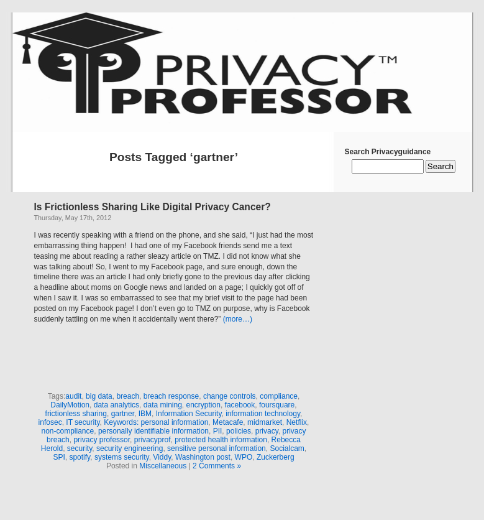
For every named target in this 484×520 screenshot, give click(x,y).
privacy (266, 431)
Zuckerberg (276, 457)
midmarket (264, 422)
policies (238, 431)
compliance (279, 396)
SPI (59, 457)
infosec (50, 422)
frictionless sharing (76, 413)
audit (73, 396)
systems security (121, 457)
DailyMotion (69, 405)
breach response (171, 396)
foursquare (277, 405)
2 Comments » (217, 466)
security (79, 448)
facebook (240, 405)
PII (217, 431)
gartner (122, 413)
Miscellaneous (162, 466)
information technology (263, 413)
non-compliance (67, 431)
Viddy (162, 457)
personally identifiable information (153, 431)
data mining (163, 405)
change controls (229, 396)
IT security (82, 422)
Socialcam (287, 448)
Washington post (203, 457)
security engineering (129, 448)
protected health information (221, 439)
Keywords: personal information (156, 422)
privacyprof (152, 439)
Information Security (189, 413)
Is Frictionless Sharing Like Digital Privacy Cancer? (152, 207)
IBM (145, 413)
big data (99, 396)
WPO (244, 457)
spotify (79, 457)
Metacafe (227, 422)
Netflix (296, 422)
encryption (203, 405)
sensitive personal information (216, 448)
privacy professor (101, 439)
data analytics (116, 405)
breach (127, 396)
